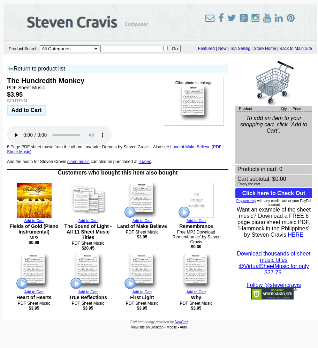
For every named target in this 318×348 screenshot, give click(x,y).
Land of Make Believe (142, 226)
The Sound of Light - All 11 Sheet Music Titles (88, 231)
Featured (206, 48)
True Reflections (88, 297)
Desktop (157, 327)
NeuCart (181, 322)
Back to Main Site (296, 48)
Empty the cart (248, 184)
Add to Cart (26, 110)
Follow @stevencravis (274, 285)
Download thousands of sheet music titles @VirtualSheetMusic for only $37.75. (274, 263)
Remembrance (196, 226)
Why (196, 297)
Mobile (172, 327)
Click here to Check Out (273, 193)
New (222, 48)
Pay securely (246, 201)
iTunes (145, 161)
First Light (142, 297)
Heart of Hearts (33, 297)
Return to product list (36, 69)
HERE (295, 235)
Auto (183, 327)
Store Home (265, 48)
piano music (78, 161)
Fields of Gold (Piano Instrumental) (34, 229)
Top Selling (240, 48)
